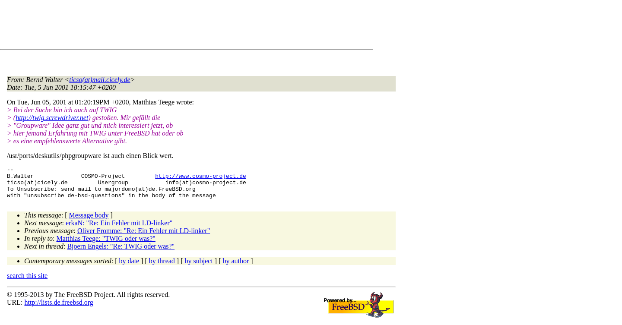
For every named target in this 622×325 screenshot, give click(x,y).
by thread (162, 267)
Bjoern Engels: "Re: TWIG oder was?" (121, 252)
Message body (89, 221)
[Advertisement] (164, 26)
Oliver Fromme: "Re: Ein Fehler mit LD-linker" (143, 237)
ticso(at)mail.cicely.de (99, 79)
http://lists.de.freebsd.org (58, 308)
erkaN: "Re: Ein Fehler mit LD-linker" (119, 229)
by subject (199, 267)
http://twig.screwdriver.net (52, 117)
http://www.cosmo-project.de (200, 178)
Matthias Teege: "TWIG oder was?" (106, 245)
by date (129, 267)
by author (235, 267)
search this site (27, 282)
